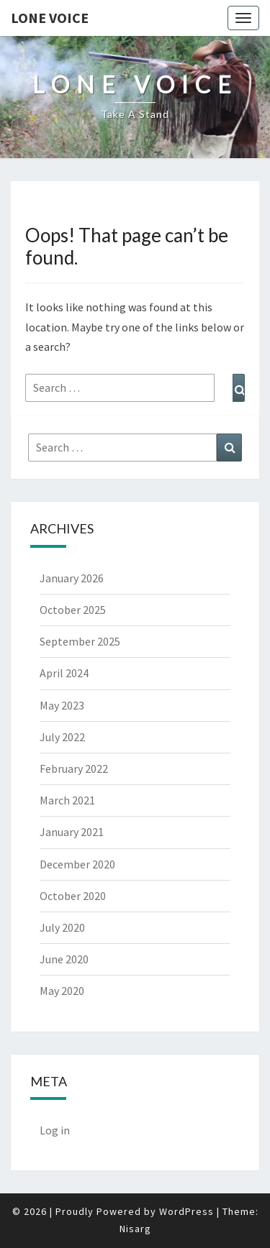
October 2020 (73, 896)
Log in (55, 1130)
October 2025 (73, 609)
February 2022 (74, 768)
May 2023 (62, 705)
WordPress (186, 1211)
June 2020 (64, 959)
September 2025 (80, 641)
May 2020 (62, 990)
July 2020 (62, 927)
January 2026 (72, 578)
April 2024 (64, 673)
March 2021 (67, 800)
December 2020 (77, 864)
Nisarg (135, 1228)
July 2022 (62, 737)
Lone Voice (50, 18)
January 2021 (72, 832)
